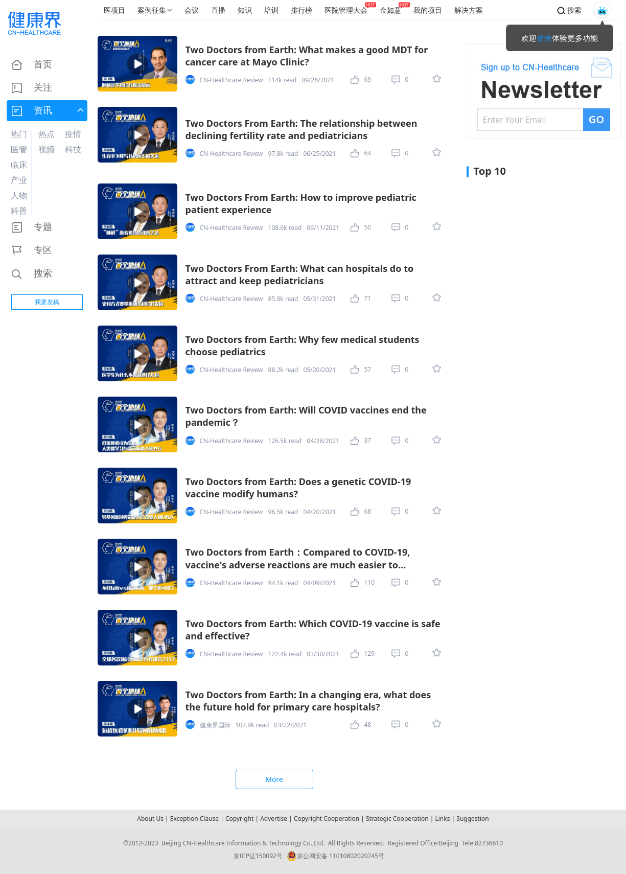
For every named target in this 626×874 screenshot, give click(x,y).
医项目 (114, 10)
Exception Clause (194, 818)
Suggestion (472, 818)
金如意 (390, 10)
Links (442, 818)
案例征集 (151, 10)
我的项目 (427, 10)
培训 (271, 10)
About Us (150, 818)
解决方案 (468, 10)
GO (596, 119)
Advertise (273, 818)
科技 (73, 149)
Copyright (239, 818)
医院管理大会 (345, 10)
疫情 (73, 134)
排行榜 (301, 10)
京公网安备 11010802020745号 (335, 856)
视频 (46, 149)
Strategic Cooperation (397, 818)
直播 (218, 10)
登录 (544, 38)
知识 (245, 10)
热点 (46, 134)
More (274, 779)
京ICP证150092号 (258, 856)
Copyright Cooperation (326, 818)
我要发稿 (47, 301)
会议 (191, 10)
